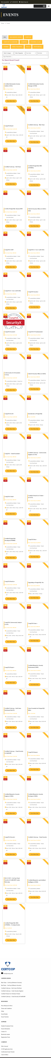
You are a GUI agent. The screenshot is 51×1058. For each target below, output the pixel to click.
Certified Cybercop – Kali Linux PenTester (11, 988)
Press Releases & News (6, 1005)
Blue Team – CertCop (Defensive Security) (11, 982)
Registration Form (5, 1037)
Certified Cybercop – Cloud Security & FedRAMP (13, 996)
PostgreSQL (38, 46)
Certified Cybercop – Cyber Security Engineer (12, 991)
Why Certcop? (4, 1046)
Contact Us (4, 1031)
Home (2, 23)
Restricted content (5, 1034)
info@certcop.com (24, 2)
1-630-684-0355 (15, 2)
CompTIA (24, 42)
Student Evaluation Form (7, 1026)
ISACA (28, 46)
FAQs (2, 1011)
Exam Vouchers (5, 1016)
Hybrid (6, 46)
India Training (17, 46)
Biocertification (15, 37)
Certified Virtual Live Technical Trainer (10, 993)
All (5, 37)
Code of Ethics (4, 1054)
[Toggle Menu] (44, 6)
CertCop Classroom (10, 42)
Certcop (28, 37)
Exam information (5, 1028)
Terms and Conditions (6, 1008)
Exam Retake (4, 1014)
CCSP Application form (7, 1049)
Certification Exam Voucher (8, 1051)
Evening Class (36, 42)
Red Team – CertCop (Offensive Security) (11, 985)
